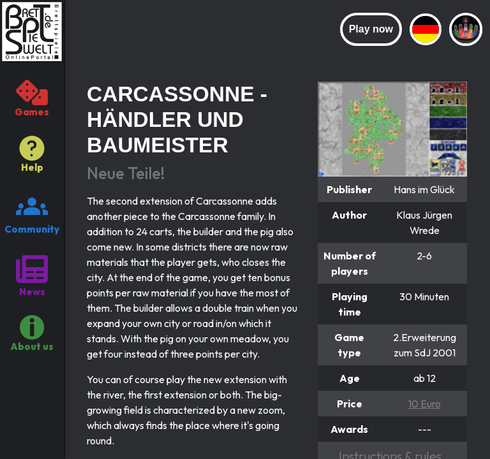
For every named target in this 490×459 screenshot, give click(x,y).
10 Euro (424, 403)
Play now (371, 29)
